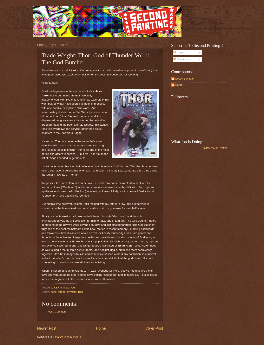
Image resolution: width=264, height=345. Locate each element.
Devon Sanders (184, 78)
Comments (181, 59)
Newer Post (46, 328)
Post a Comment (56, 311)
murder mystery (67, 291)
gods (54, 291)
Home (101, 328)
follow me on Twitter (215, 147)
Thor (80, 291)
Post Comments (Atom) (67, 336)
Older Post (154, 328)
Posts (178, 52)
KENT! (179, 84)
